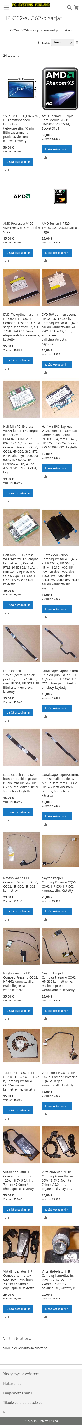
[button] (7, 169)
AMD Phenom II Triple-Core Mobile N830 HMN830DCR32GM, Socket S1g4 (58, 122)
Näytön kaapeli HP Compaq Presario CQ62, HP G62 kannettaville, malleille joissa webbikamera (20, 981)
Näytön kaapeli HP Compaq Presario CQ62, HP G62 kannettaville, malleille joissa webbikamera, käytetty (59, 981)
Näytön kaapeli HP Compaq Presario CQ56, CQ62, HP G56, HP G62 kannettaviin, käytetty (59, 884)
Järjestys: (43, 42)
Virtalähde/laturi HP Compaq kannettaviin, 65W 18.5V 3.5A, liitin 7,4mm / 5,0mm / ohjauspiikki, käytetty (58, 1180)
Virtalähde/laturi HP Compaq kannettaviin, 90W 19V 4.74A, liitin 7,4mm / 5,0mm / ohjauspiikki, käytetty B (58, 1279)
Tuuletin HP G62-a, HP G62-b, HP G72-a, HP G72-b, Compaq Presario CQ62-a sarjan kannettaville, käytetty (21, 1081)
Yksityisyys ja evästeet (21, 1373)
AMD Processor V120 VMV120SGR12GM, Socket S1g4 (21, 227)
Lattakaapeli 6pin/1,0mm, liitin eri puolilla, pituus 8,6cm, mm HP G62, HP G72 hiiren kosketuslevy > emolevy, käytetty (21, 782)
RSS (6, 1412)
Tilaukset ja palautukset (22, 1402)
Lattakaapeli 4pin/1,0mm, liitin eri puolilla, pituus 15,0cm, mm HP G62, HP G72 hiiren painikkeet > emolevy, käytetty (60, 679)
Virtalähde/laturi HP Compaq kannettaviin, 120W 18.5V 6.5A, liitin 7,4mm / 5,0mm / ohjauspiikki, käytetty (19, 1180)
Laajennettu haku (17, 1393)
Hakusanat (12, 1383)
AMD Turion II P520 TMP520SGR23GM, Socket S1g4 (60, 227)
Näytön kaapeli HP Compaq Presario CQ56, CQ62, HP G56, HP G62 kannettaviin (20, 884)
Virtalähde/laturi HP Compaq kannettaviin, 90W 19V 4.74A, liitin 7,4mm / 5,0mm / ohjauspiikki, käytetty (19, 1279)
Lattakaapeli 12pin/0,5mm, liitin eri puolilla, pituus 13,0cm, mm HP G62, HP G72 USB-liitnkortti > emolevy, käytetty (21, 681)
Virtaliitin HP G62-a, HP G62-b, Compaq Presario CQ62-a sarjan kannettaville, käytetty (59, 1079)
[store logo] (31, 5)
